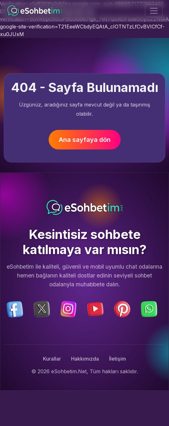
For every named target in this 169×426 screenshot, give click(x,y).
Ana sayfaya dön (85, 139)
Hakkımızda (85, 359)
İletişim (117, 359)
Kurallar (52, 359)
